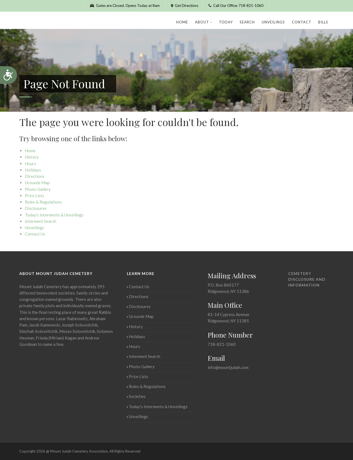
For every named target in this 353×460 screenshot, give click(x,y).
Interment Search (40, 221)
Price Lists (34, 195)
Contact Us (35, 233)
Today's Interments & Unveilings (54, 214)
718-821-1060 (222, 344)
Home (182, 22)
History (32, 156)
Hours (30, 163)
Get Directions (184, 5)
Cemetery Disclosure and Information (306, 279)
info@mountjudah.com (228, 367)
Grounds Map (37, 182)
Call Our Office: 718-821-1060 (235, 5)
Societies (136, 396)
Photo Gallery (38, 189)
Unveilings (273, 22)
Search (247, 22)
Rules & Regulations (43, 201)
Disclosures (36, 208)
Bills (323, 22)
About (203, 22)
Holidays (33, 169)
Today (226, 22)
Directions (34, 176)
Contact (301, 22)
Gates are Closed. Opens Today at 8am (125, 5)
